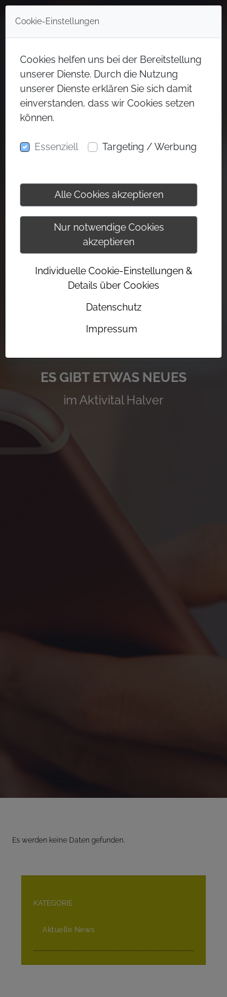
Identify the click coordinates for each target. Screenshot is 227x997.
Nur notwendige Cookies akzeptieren (109, 235)
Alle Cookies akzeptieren (108, 194)
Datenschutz (114, 307)
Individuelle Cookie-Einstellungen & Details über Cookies (113, 278)
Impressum (111, 329)
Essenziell (56, 147)
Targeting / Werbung (149, 147)
